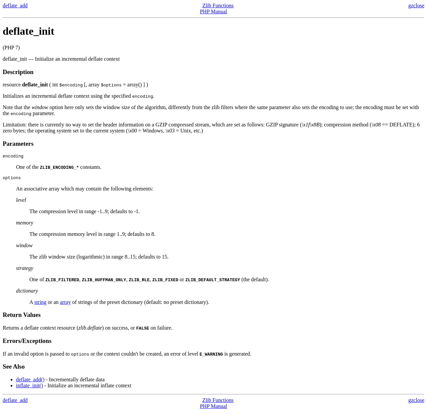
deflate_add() (30, 381)
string (40, 304)
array (65, 304)
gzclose (416, 5)
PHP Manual (213, 11)
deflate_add (15, 5)
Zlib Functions (218, 5)
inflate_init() (29, 387)
